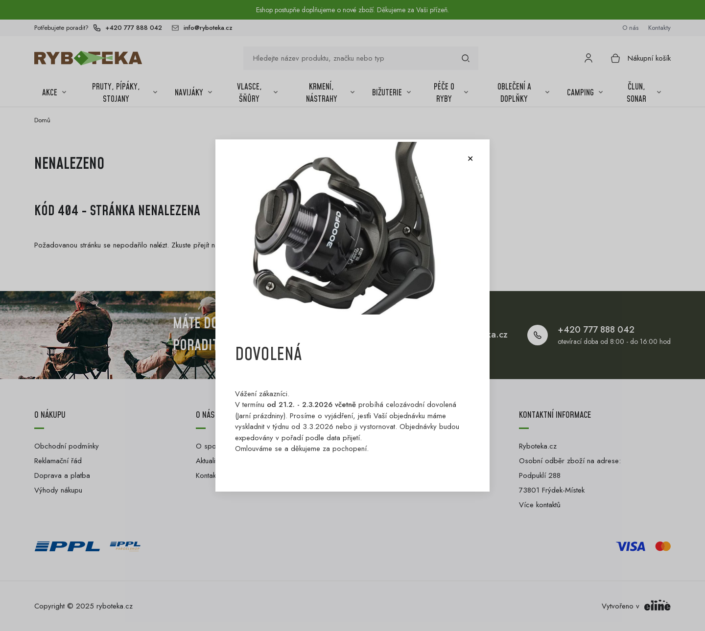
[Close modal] (470, 159)
